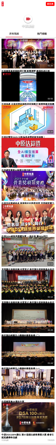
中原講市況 (32, 9)
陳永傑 (15, 9)
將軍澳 (22, 9)
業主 (40, 9)
